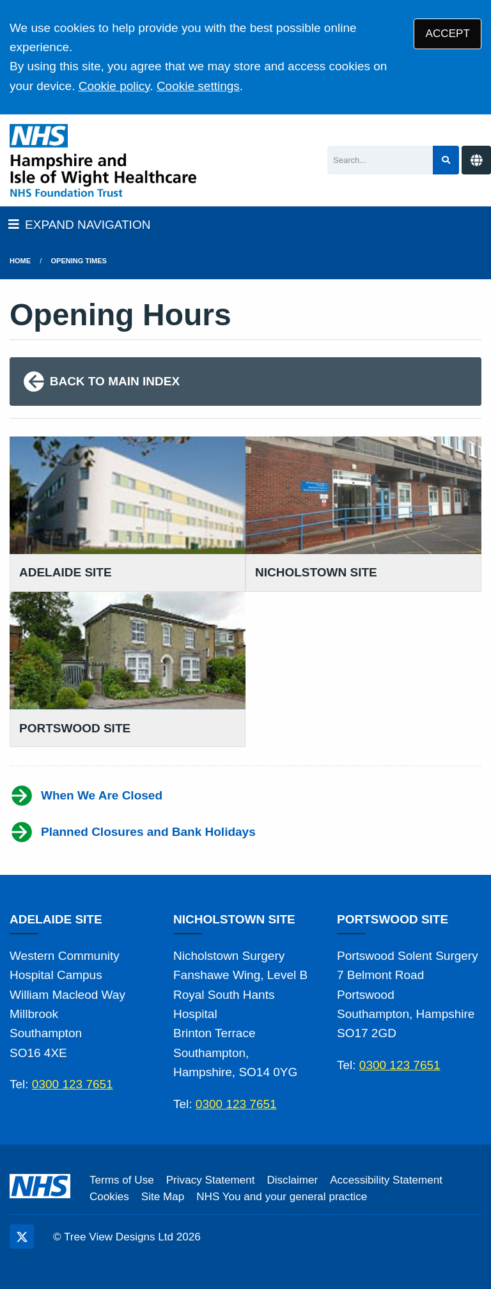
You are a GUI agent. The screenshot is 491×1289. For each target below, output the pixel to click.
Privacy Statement (210, 1180)
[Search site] (446, 160)
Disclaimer (292, 1180)
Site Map (162, 1197)
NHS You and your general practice (281, 1197)
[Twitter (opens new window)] (22, 1236)
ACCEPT (448, 33)
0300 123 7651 (72, 1084)
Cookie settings (198, 86)
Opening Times (79, 261)
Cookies (109, 1197)
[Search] (380, 160)
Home (20, 261)
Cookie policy (114, 86)
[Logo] (103, 160)
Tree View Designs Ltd (118, 1237)
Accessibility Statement (386, 1180)
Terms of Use (122, 1180)
